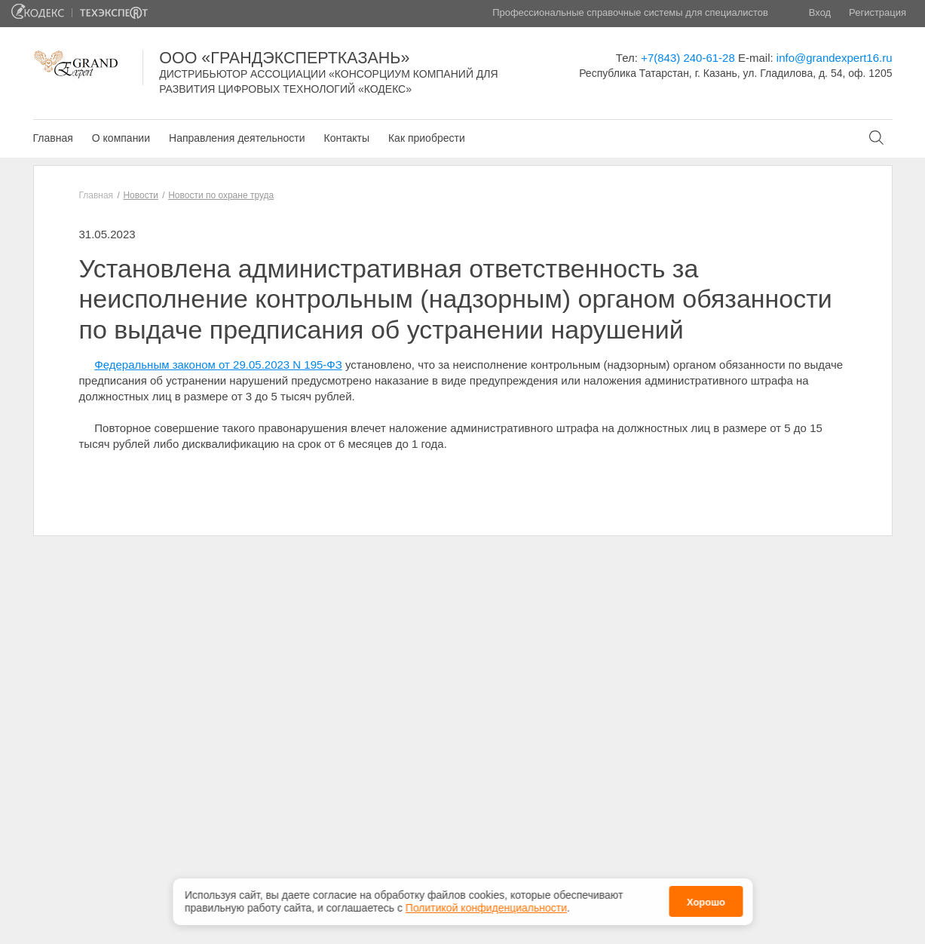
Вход (820, 12)
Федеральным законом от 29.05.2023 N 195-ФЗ (218, 364)
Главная (53, 138)
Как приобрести (426, 138)
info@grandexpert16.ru (834, 57)
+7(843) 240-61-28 (688, 57)
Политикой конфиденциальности (486, 908)
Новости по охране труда (221, 195)
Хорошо (706, 902)
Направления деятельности (237, 138)
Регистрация (877, 12)
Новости (140, 195)
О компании (121, 138)
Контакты (346, 138)
